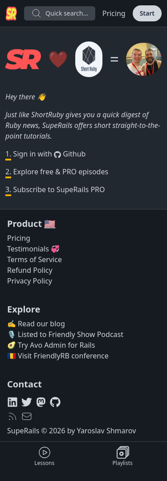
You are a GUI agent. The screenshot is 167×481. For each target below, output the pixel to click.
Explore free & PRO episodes (56, 172)
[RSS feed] (12, 416)
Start (147, 13)
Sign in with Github (45, 154)
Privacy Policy (29, 281)
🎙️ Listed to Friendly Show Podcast (65, 334)
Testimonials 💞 (33, 249)
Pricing (114, 13)
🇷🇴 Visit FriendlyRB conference (58, 356)
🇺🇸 (49, 224)
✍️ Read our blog (36, 324)
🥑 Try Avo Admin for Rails (51, 345)
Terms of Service (34, 259)
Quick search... (59, 13)
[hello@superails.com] (26, 416)
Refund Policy (30, 270)
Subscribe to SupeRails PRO (55, 190)
